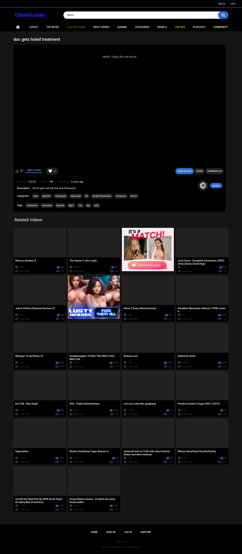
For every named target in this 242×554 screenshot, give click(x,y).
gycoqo (216, 185)
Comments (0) (214, 171)
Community (220, 27)
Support (145, 532)
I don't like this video (21, 171)
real (80, 205)
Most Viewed (101, 27)
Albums (122, 27)
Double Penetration (102, 196)
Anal (35, 196)
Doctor (134, 196)
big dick (60, 205)
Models (162, 27)
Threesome (60, 196)
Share (199, 171)
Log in (233, 3)
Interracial (76, 196)
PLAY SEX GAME (76, 27)
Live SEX (180, 27)
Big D (71, 205)
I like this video (17, 171)
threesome (32, 205)
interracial (47, 205)
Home (18, 27)
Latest (34, 27)
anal (96, 205)
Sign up (221, 3)
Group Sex (121, 196)
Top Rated (52, 27)
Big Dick (46, 196)
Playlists (199, 27)
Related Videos (28, 219)
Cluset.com (117, 547)
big (88, 205)
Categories (142, 27)
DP (86, 196)
